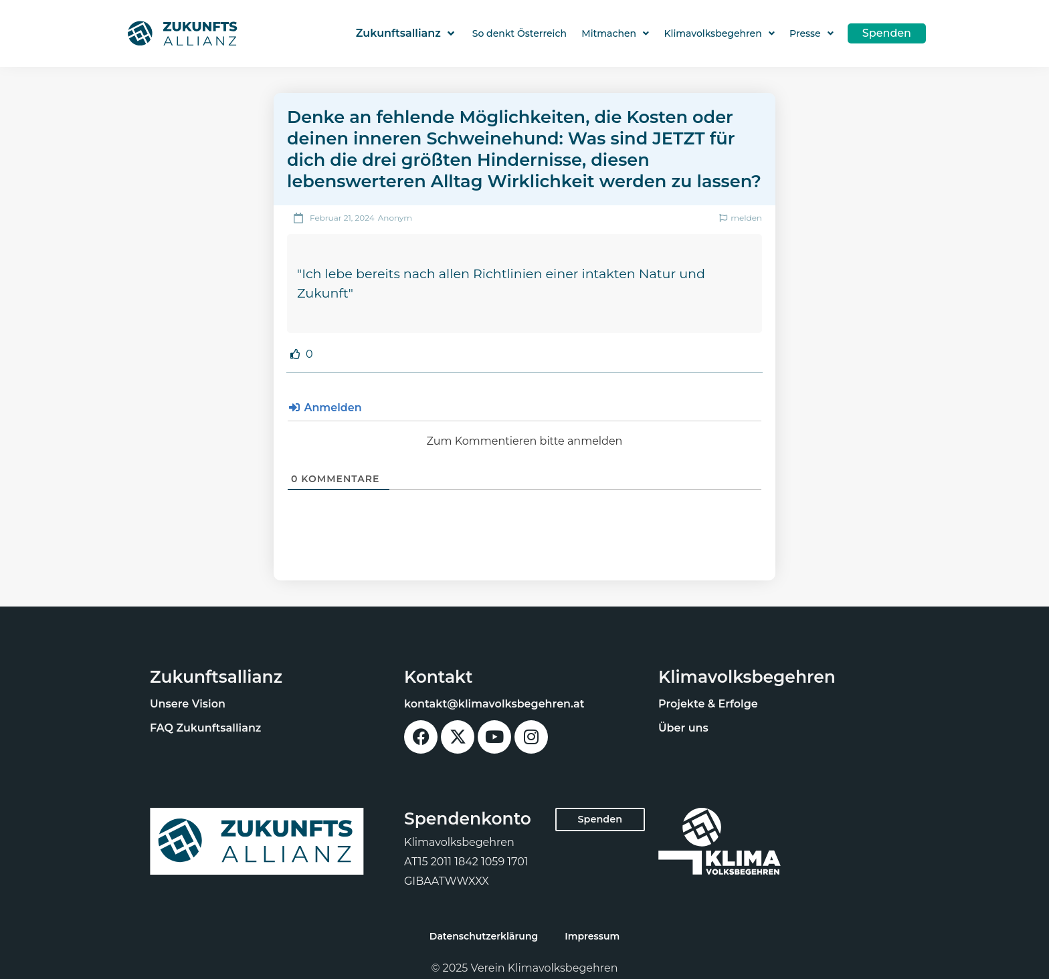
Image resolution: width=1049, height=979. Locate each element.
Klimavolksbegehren (719, 33)
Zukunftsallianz (404, 33)
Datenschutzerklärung (484, 936)
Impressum (592, 936)
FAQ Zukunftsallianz (205, 728)
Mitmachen (615, 33)
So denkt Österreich (519, 33)
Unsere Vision (187, 703)
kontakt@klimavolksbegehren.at (494, 703)
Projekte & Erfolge (708, 703)
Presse (811, 33)
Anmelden (325, 407)
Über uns (683, 728)
